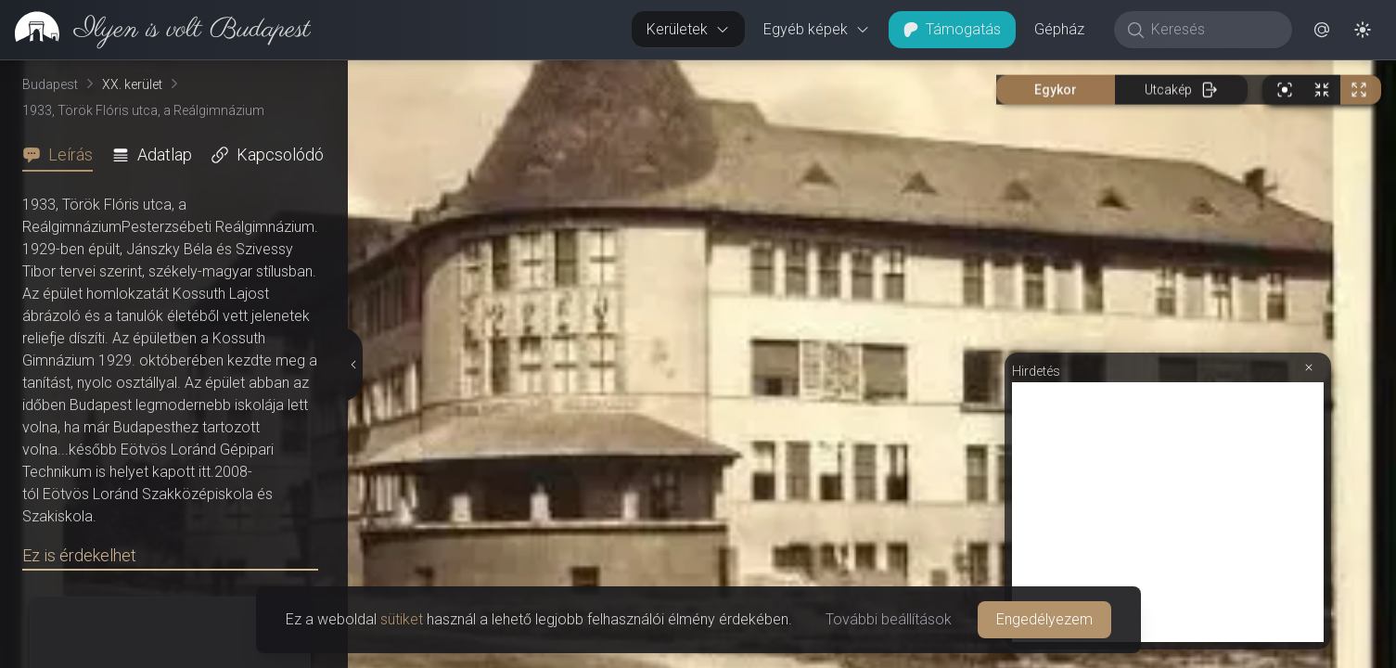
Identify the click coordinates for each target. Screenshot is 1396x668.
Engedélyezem (1044, 619)
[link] (155, 29)
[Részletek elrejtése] (352, 365)
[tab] (63, 155)
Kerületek (688, 29)
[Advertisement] (1168, 512)
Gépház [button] (1059, 29)
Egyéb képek (816, 29)
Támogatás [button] (952, 29)
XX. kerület (132, 84)
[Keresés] (1213, 30)
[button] (1321, 29)
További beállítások (889, 619)
